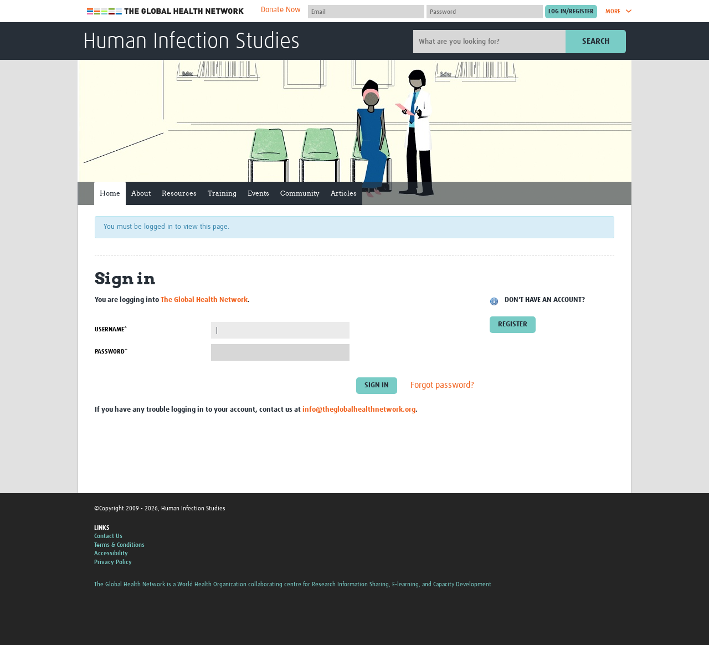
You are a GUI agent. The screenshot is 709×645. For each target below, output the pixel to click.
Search (595, 41)
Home (110, 193)
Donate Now (281, 10)
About (141, 193)
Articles (344, 193)
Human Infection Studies (191, 42)
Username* (111, 329)
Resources (179, 193)
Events (258, 193)
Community (300, 193)
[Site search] (490, 41)
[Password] (485, 11)
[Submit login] (571, 11)
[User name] (366, 11)
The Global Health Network (165, 11)
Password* (111, 352)
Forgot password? (442, 385)
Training (222, 193)
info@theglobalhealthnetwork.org (358, 409)
